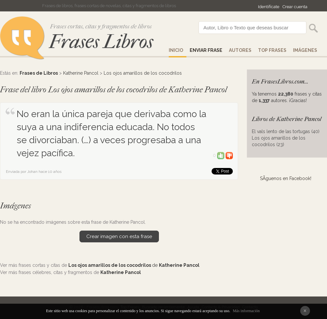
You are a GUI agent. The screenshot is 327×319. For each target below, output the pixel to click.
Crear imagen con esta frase (119, 236)
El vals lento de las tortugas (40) (285, 131)
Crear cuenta (295, 6)
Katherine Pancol (80, 73)
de (133, 265)
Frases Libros (101, 41)
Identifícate (268, 6)
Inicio (176, 50)
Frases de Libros (39, 73)
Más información (246, 311)
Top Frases (272, 50)
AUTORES (240, 50)
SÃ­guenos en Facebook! (285, 178)
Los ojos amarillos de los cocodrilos (143, 73)
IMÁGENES (305, 50)
